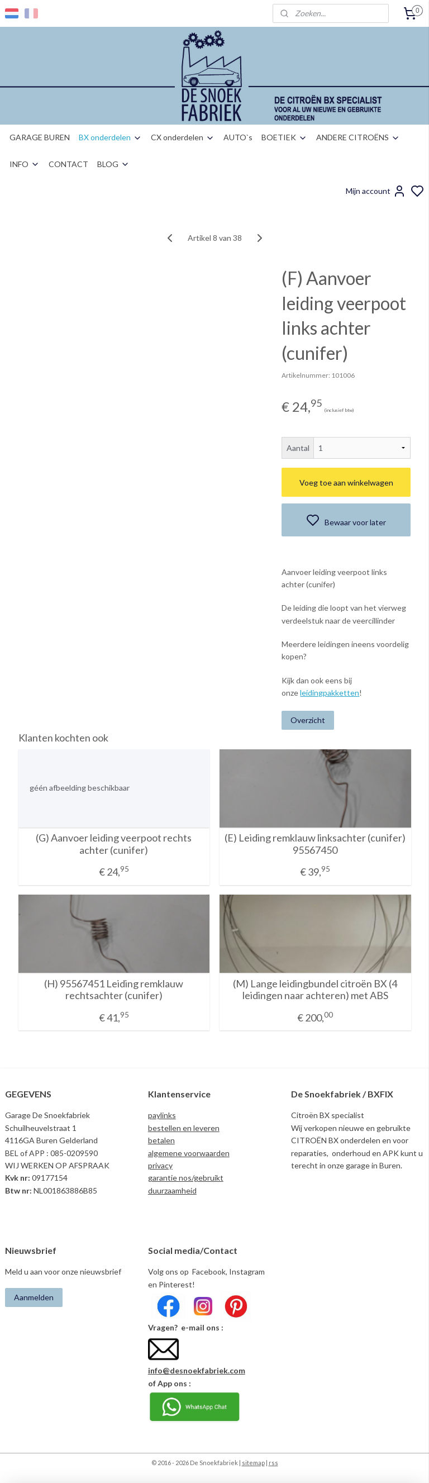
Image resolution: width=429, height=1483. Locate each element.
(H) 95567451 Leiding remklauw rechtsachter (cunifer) (113, 990)
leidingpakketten (329, 693)
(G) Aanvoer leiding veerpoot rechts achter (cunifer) (114, 845)
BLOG (113, 164)
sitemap (253, 1462)
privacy (160, 1165)
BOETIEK (284, 137)
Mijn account (376, 191)
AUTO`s (237, 137)
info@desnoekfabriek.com (196, 1370)
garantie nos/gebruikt (185, 1177)
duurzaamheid (172, 1190)
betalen (161, 1140)
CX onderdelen (182, 137)
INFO (24, 164)
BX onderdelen (110, 137)
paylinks (162, 1115)
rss (273, 1462)
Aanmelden (34, 1297)
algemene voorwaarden (189, 1153)
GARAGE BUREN (39, 137)
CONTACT (68, 164)
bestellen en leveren (184, 1128)
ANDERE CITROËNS (358, 137)
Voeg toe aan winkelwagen (346, 482)
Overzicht (307, 720)
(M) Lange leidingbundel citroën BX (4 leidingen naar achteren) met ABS (315, 990)
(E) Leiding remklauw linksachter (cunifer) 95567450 (315, 845)
